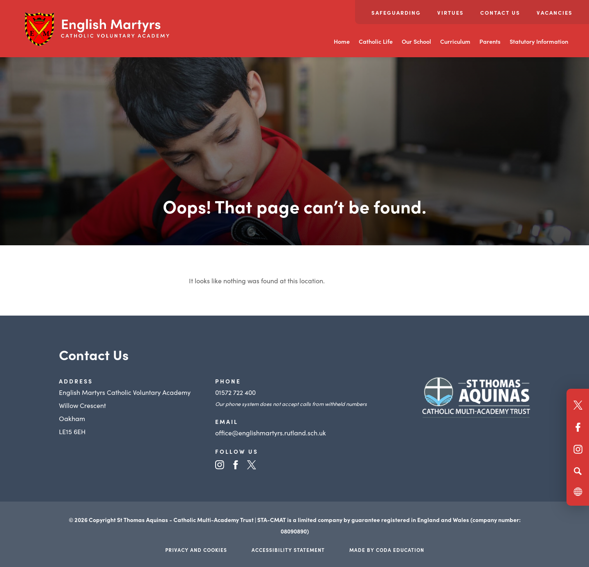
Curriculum (455, 41)
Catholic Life (376, 41)
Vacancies (555, 12)
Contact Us (500, 12)
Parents (490, 41)
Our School (416, 41)
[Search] (578, 470)
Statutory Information (539, 41)
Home (342, 41)
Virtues (450, 12)
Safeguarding (396, 12)
